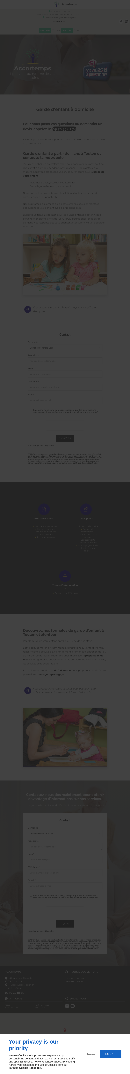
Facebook (35, 1067)
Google (23, 1067)
